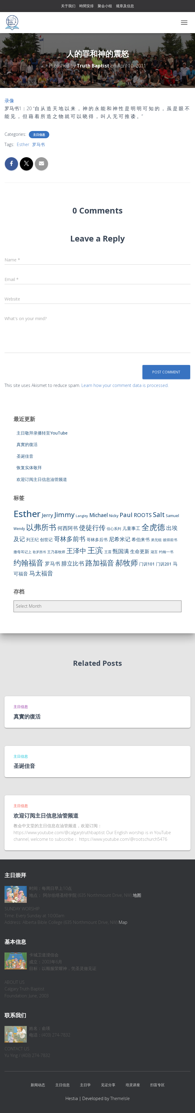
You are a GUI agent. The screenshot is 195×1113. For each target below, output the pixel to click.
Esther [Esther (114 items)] (27, 514)
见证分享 (108, 1084)
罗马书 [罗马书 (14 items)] (52, 563)
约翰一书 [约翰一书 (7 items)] (166, 551)
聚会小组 (105, 5)
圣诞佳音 (25, 456)
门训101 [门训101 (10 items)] (147, 564)
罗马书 (38, 144)
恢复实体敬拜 (29, 467)
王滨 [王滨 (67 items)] (95, 550)
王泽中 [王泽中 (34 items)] (76, 550)
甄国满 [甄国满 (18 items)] (121, 551)
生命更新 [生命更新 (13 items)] (139, 551)
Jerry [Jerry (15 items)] (47, 515)
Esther (23, 144)
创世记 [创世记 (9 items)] (46, 539)
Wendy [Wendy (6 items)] (19, 528)
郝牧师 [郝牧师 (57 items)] (126, 562)
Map (123, 922)
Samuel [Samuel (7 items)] (172, 515)
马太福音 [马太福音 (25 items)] (41, 573)
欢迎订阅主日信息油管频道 (42, 479)
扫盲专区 (157, 1084)
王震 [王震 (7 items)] (107, 551)
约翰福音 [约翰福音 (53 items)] (29, 563)
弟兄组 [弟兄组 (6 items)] (156, 540)
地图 (137, 895)
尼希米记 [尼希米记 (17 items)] (119, 539)
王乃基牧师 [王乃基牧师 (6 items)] (56, 552)
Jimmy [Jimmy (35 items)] (64, 514)
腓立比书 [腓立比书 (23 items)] (72, 563)
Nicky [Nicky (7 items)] (113, 515)
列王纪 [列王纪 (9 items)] (32, 539)
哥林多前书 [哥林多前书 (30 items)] (69, 539)
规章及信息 (125, 5)
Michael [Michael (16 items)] (98, 515)
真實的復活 (27, 444)
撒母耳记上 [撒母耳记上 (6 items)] (23, 552)
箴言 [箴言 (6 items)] (154, 552)
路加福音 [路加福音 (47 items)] (99, 563)
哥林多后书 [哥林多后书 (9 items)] (97, 539)
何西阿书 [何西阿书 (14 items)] (67, 528)
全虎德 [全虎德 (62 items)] (153, 527)
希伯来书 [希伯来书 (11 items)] (141, 539)
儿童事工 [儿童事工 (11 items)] (131, 528)
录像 (9, 100)
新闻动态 (38, 1084)
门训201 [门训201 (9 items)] (164, 564)
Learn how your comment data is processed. (125, 385)
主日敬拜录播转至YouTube (42, 433)
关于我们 (68, 5)
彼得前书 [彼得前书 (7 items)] (170, 539)
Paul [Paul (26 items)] (126, 514)
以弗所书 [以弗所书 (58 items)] (41, 527)
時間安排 (86, 5)
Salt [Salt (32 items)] (159, 514)
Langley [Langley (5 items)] (82, 516)
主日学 (85, 1084)
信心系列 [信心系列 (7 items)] (114, 528)
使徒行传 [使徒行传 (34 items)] (92, 527)
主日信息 (39, 134)
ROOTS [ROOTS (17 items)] (143, 515)
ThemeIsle (120, 1098)
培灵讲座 (133, 1084)
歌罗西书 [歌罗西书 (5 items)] (39, 552)
